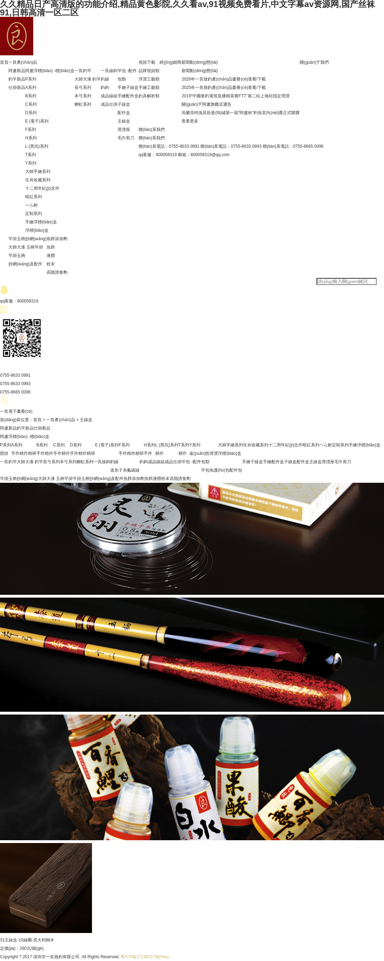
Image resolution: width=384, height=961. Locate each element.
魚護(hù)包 (219, 470)
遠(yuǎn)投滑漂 (203, 453)
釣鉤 (105, 87)
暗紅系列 (33, 196)
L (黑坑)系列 (36, 146)
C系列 (31, 104)
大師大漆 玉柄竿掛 (25, 247)
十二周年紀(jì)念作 (42, 188)
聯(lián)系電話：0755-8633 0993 (230, 146)
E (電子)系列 (37, 121)
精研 (32, 453)
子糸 (123, 470)
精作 (24, 453)
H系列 (31, 137)
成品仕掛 (109, 104)
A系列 (30, 87)
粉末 (51, 264)
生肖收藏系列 (37, 179)
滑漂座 (124, 129)
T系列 (30, 154)
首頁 (4, 62)
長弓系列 (82, 87)
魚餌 (51, 247)
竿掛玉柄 (16, 255)
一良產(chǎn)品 (22, 62)
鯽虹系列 (82, 104)
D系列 (31, 112)
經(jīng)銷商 (170, 62)
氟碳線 (133, 470)
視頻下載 (146, 62)
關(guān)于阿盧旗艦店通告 (207, 104)
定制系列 (33, 213)
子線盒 (124, 104)
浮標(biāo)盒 (37, 230)
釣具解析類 (148, 95)
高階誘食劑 (57, 272)
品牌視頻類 (148, 70)
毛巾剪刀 (126, 137)
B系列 (30, 95)
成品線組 (109, 95)
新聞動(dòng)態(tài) (200, 62)
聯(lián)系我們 (151, 129)
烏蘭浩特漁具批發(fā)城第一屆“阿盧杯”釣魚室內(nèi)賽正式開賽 (241, 112)
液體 (51, 255)
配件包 (235, 470)
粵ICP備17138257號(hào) (145, 956)
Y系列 (30, 163)
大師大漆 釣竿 (87, 79)
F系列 (30, 129)
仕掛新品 (16, 87)
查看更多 (190, 121)
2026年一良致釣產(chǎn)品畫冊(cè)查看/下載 (224, 79)
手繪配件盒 (128, 95)
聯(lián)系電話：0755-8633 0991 (168, 146)
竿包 (205, 470)
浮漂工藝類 (148, 79)
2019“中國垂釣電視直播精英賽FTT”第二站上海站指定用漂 (236, 95)
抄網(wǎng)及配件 (25, 264)
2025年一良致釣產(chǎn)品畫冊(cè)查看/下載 (224, 87)
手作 (15, 453)
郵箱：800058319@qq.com (204, 154)
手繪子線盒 (128, 87)
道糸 (114, 470)
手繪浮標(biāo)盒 (41, 222)
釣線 (105, 79)
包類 (122, 79)
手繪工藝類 (148, 87)
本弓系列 (82, 95)
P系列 (30, 79)
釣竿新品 (16, 79)
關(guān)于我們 (314, 62)
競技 (4, 453)
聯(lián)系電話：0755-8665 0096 (293, 146)
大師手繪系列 (37, 171)
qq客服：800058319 (157, 154)
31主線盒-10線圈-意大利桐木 (27, 940)
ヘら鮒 (31, 205)
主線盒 (124, 121)
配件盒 (124, 112)
